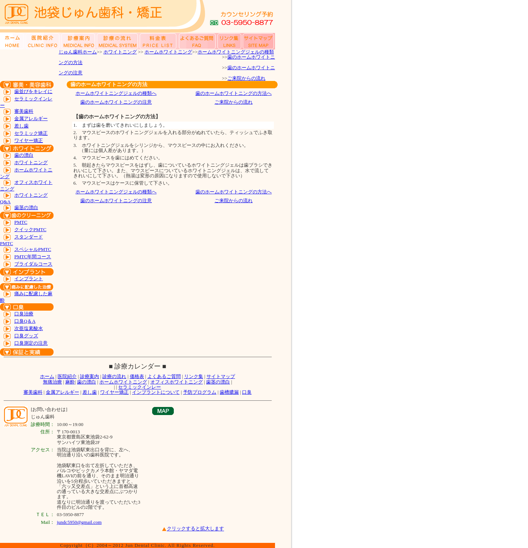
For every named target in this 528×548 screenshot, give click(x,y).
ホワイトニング (120, 52)
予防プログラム (199, 392)
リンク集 (193, 376)
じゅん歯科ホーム (78, 52)
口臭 (247, 392)
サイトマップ (220, 376)
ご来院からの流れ (246, 78)
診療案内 (89, 376)
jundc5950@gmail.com (79, 522)
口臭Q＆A (25, 321)
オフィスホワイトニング (176, 382)
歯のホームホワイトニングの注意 (116, 102)
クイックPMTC (30, 229)
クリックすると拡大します (195, 529)
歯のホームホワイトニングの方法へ (233, 93)
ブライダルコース (33, 264)
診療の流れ (114, 376)
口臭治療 (23, 313)
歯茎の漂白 (26, 207)
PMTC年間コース (32, 256)
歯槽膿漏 (229, 392)
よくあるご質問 (164, 376)
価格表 (137, 376)
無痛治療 (52, 382)
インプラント (28, 278)
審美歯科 (23, 111)
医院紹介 (67, 376)
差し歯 (21, 126)
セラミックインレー (139, 387)
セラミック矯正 (31, 133)
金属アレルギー (31, 118)
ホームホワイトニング (168, 52)
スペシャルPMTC (32, 249)
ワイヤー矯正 (28, 140)
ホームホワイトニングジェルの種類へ (116, 93)
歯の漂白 (23, 155)
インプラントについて (156, 392)
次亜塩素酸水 (28, 328)
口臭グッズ (26, 335)
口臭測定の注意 (31, 343)
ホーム (47, 376)
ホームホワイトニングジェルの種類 (236, 52)
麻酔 (70, 382)
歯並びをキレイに (33, 91)
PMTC (20, 222)
